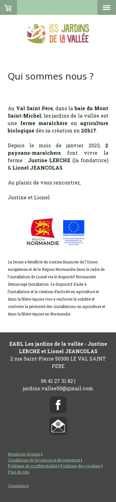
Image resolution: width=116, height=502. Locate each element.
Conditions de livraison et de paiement (44, 459)
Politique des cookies (80, 465)
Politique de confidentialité (33, 465)
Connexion (18, 485)
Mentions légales (24, 454)
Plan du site (18, 472)
